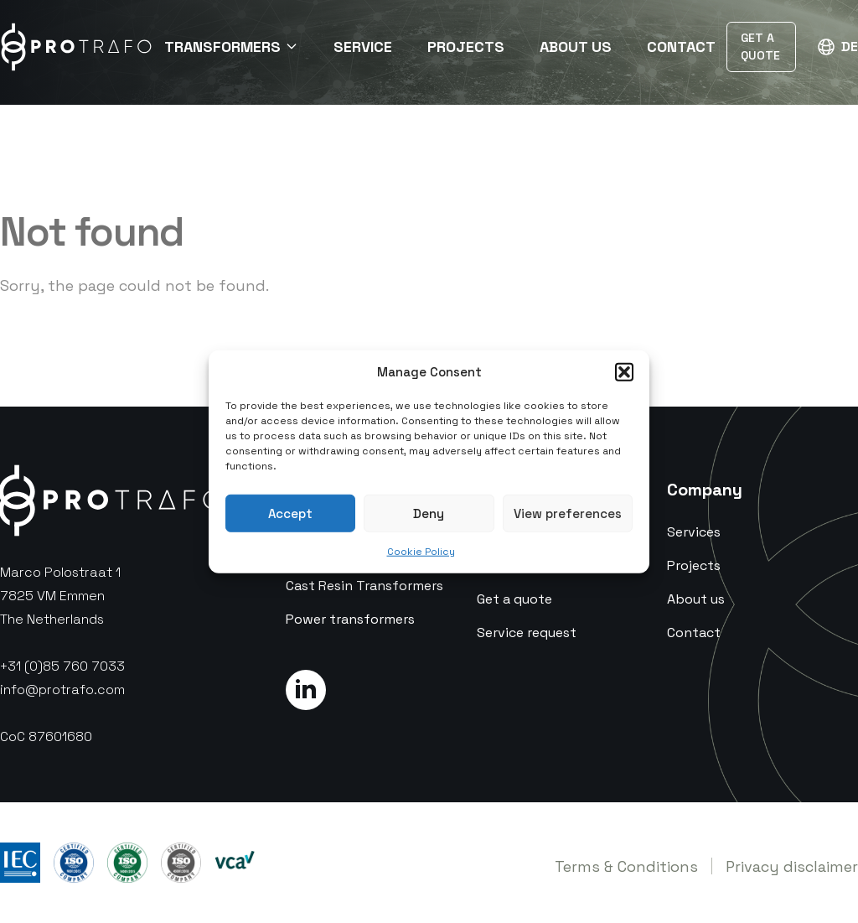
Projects (465, 46)
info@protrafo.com (62, 689)
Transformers (231, 46)
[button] (624, 372)
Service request (526, 632)
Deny (428, 513)
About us (696, 599)
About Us (576, 46)
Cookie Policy (421, 551)
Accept (290, 513)
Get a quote (514, 599)
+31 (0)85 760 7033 (62, 666)
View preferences (568, 513)
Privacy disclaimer (792, 866)
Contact (681, 46)
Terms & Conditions (626, 866)
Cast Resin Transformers (364, 585)
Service (362, 46)
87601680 (60, 736)
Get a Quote (760, 46)
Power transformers (350, 619)
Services (694, 532)
